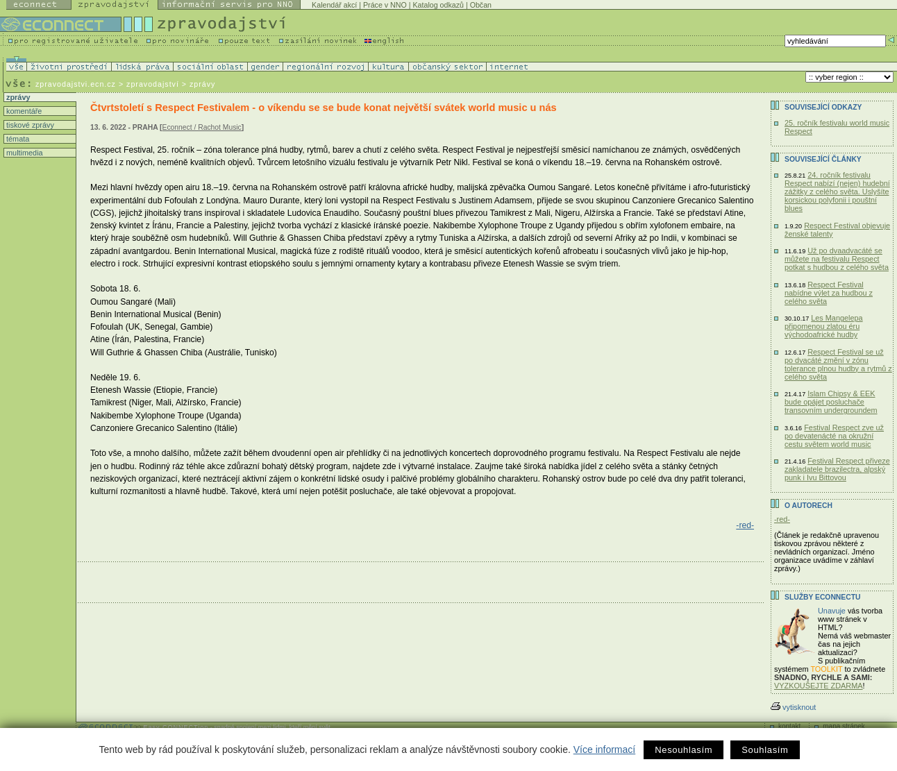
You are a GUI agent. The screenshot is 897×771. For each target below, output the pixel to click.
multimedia (23, 153)
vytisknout (793, 707)
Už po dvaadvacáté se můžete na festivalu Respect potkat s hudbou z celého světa (837, 258)
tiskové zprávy (29, 125)
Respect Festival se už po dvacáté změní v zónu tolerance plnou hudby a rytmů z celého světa (838, 364)
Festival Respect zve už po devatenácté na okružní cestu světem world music (834, 435)
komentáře (23, 111)
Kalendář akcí (334, 5)
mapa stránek (844, 726)
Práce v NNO (385, 5)
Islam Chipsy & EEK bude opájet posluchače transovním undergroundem (831, 401)
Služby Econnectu (822, 597)
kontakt (789, 726)
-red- (745, 525)
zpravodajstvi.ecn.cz (75, 84)
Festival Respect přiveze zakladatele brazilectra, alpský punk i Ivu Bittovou (837, 469)
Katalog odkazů (437, 5)
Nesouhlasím (683, 750)
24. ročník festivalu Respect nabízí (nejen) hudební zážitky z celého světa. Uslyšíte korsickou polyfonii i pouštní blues (837, 191)
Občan (481, 5)
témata (16, 139)
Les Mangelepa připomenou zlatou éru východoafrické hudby (824, 326)
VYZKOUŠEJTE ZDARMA (818, 685)
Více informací (604, 749)
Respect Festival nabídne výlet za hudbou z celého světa (829, 292)
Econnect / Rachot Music (202, 127)
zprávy (17, 97)
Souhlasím (764, 750)
